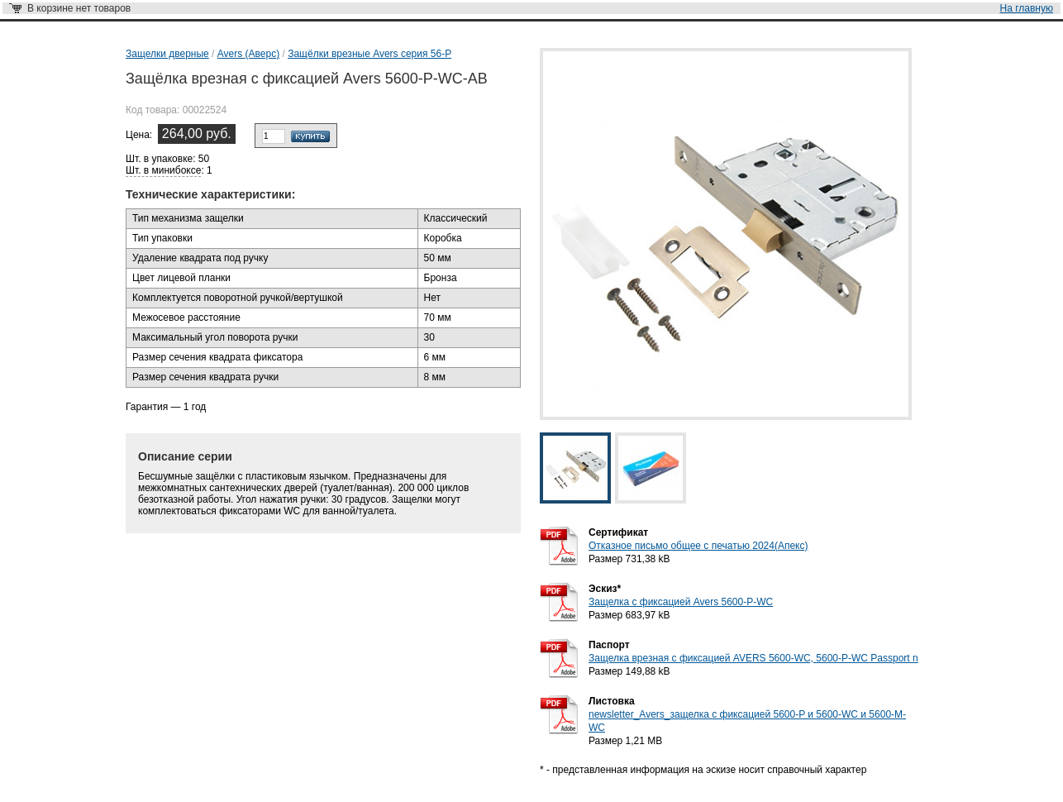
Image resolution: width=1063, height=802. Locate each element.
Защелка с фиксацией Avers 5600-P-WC (681, 602)
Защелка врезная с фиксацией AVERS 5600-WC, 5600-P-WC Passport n (753, 658)
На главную (1026, 8)
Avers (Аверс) (248, 54)
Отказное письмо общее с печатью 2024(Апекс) (698, 545)
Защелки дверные (167, 54)
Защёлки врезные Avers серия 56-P (369, 54)
